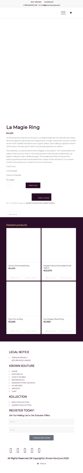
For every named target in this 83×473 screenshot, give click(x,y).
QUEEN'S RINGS (49, 203)
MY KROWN (36, 2)
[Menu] (62, 12)
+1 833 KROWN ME (30, 5)
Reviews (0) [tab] (13, 214)
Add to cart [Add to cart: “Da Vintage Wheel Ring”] (51, 331)
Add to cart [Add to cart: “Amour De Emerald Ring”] (15, 278)
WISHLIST (49, 2)
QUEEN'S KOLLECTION (34, 203)
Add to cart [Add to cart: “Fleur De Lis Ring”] (15, 331)
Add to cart (33, 185)
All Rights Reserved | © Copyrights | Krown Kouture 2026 (38, 458)
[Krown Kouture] (34, 12)
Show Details (31, 278)
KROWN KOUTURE (21, 366)
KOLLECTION (18, 396)
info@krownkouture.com (50, 5)
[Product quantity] (9, 185)
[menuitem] (36, 2)
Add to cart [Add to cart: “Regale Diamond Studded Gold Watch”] (51, 278)
